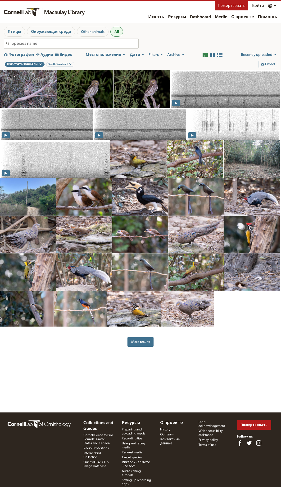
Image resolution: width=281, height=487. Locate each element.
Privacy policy (208, 440)
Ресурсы (177, 17)
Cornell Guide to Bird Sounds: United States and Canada (98, 439)
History (165, 429)
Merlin (221, 17)
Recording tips (132, 438)
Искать (156, 17)
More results (140, 342)
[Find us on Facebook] (240, 443)
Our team (166, 434)
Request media (132, 452)
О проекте (242, 17)
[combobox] (75, 43)
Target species (132, 457)
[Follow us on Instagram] (259, 443)
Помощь (267, 17)
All (116, 32)
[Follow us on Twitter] (249, 443)
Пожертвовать (231, 6)
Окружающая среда (51, 32)
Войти (258, 6)
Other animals (92, 32)
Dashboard (200, 17)
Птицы (14, 32)
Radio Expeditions (96, 448)
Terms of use (207, 445)
